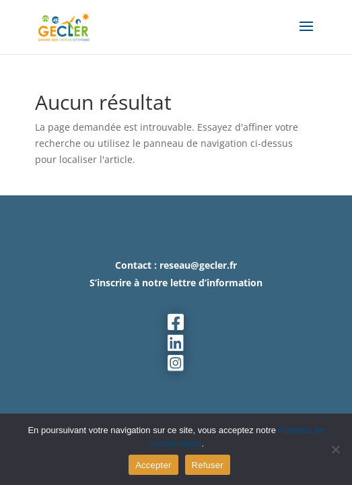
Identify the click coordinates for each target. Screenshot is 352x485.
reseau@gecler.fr (198, 265)
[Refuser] (335, 449)
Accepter (153, 465)
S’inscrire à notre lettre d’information (176, 282)
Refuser (207, 465)
